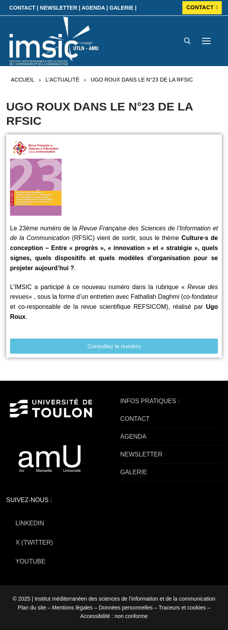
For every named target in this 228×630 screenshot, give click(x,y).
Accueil (22, 80)
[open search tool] (187, 40)
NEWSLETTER (141, 454)
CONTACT (202, 7)
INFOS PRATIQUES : (150, 401)
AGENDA (133, 436)
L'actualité (62, 80)
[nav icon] (206, 41)
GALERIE (133, 472)
